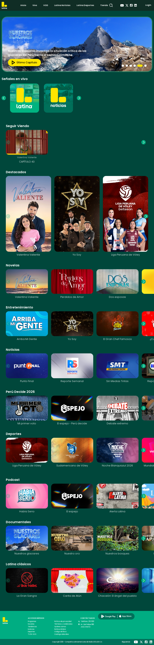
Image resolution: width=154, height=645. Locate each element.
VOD (45, 5)
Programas (32, 621)
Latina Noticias (62, 5)
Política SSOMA (60, 629)
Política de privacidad (62, 621)
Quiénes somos (60, 627)
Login (148, 5)
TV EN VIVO (32, 634)
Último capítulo (23, 62)
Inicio (23, 5)
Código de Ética (60, 632)
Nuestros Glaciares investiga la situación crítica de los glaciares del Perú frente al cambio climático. (47, 53)
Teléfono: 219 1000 (87, 621)
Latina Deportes (85, 5)
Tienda (104, 5)
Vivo (34, 5)
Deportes (31, 632)
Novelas (31, 624)
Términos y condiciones (63, 624)
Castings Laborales (61, 634)
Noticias (31, 629)
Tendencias (32, 627)
